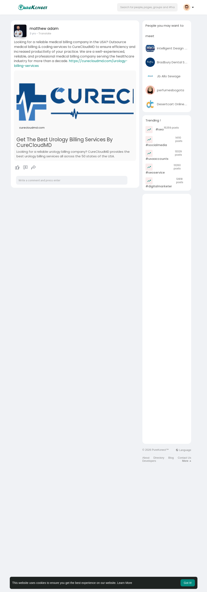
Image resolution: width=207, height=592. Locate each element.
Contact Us (184, 457)
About (145, 457)
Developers (149, 460)
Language (183, 450)
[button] (147, 7)
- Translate (43, 33)
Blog (171, 457)
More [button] (186, 460)
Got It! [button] (188, 582)
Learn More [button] (124, 582)
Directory (158, 457)
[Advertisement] (166, 256)
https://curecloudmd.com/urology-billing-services (71, 63)
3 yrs (33, 33)
